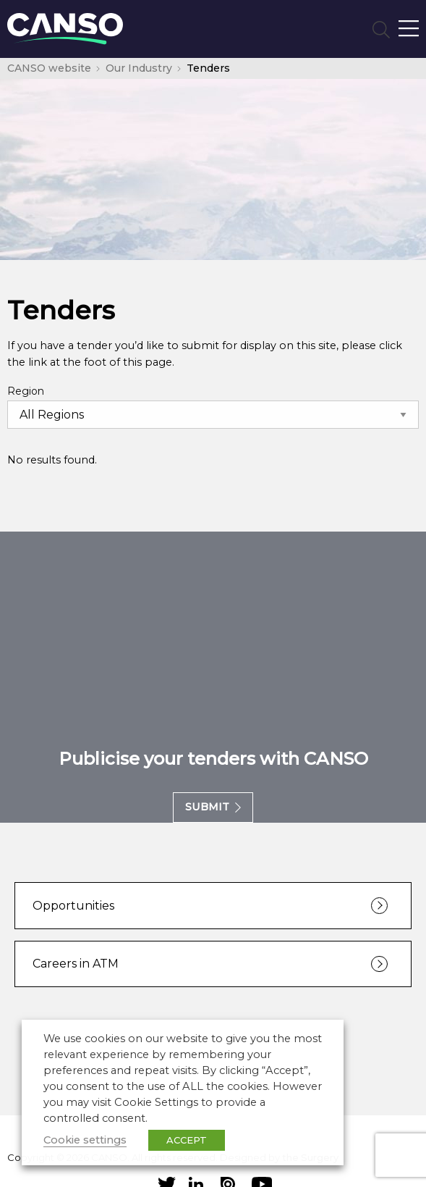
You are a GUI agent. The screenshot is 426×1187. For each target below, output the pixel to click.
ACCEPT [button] (186, 1140)
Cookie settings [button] (85, 1139)
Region (25, 391)
